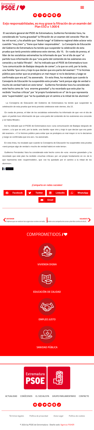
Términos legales (16, 415)
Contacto (84, 396)
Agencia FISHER (67, 424)
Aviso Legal (58, 415)
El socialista (42, 396)
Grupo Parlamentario (64, 396)
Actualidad (11, 396)
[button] (82, 7)
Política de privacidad (38, 415)
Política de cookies (77, 415)
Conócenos (26, 396)
